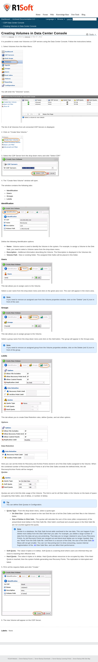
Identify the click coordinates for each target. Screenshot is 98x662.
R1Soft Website (12, 658)
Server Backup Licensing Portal (61, 658)
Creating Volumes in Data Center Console (34, 33)
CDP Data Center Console (13, 23)
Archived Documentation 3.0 (23, 19)
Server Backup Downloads (42, 658)
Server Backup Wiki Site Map (81, 658)
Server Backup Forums (26, 658)
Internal (11, 37)
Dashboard (5, 19)
